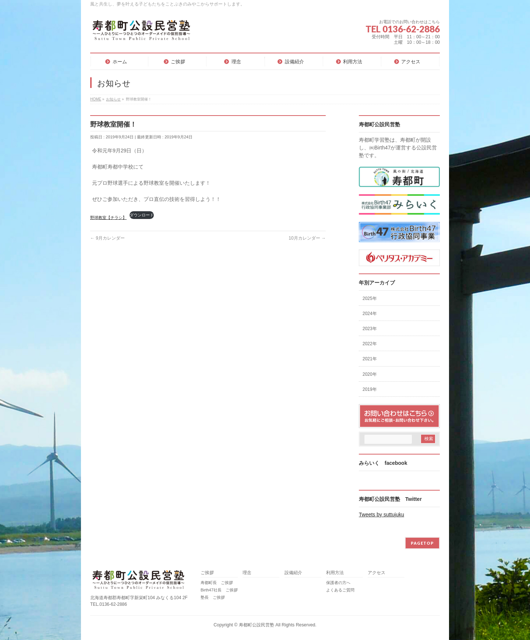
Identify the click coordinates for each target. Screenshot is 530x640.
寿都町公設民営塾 (256, 624)
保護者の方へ (338, 582)
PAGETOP (422, 543)
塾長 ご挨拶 (213, 597)
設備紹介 (293, 572)
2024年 (370, 313)
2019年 (370, 389)
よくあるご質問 (340, 590)
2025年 (370, 298)
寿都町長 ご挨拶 (217, 582)
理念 (247, 572)
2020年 (370, 374)
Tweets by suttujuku (381, 514)
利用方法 (335, 572)
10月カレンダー (307, 238)
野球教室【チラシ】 (108, 217)
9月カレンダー (107, 238)
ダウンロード (142, 215)
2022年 (370, 343)
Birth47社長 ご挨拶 (219, 590)
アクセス (376, 572)
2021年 (370, 358)
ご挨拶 (207, 572)
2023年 (370, 328)
